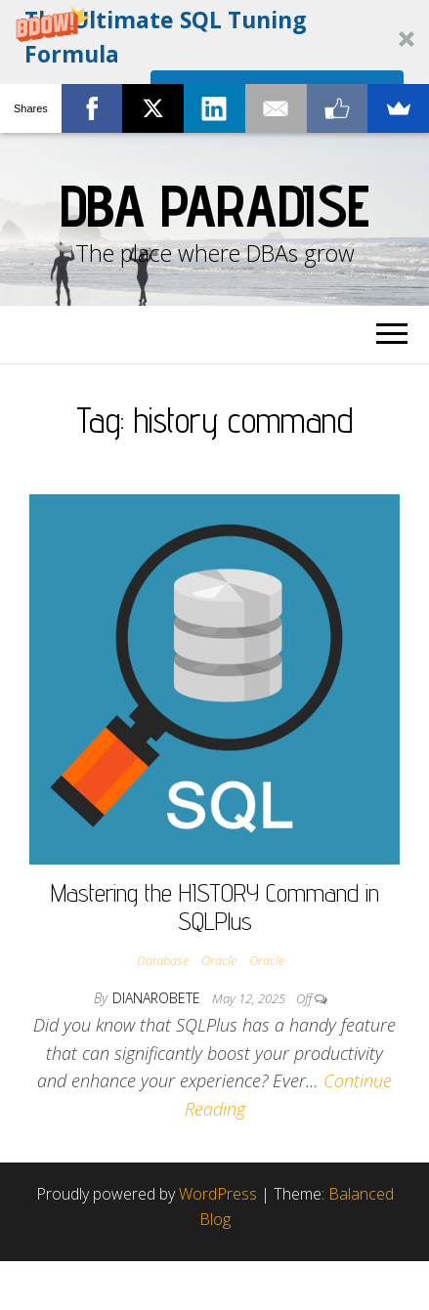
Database (163, 960)
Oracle (218, 960)
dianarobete (158, 998)
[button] (214, 66)
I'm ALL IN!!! (277, 99)
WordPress (218, 1193)
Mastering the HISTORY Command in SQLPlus (215, 906)
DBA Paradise (215, 205)
